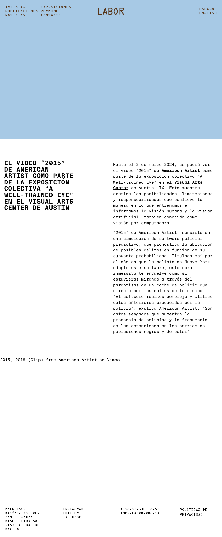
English (208, 13)
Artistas (15, 7)
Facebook (72, 517)
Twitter (71, 513)
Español (208, 9)
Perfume (49, 11)
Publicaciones (21, 11)
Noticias (15, 15)
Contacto (51, 15)
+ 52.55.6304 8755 (139, 509)
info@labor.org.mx (139, 513)
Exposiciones (56, 7)
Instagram (73, 509)
